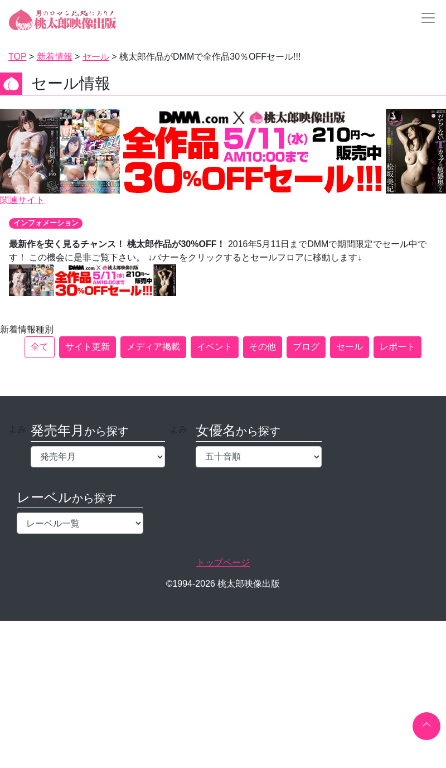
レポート (397, 346)
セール (349, 346)
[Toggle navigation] (425, 18)
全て (40, 346)
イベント (214, 346)
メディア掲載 (153, 346)
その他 (262, 346)
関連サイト (22, 200)
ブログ (306, 346)
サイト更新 (87, 346)
